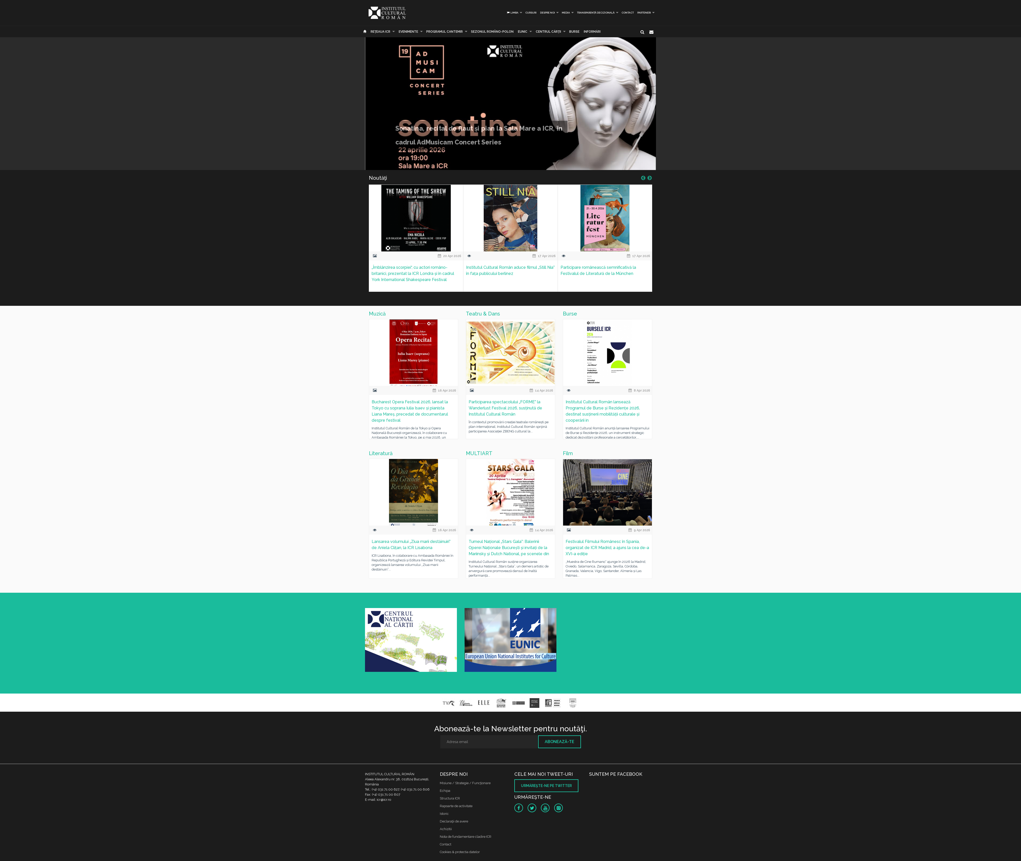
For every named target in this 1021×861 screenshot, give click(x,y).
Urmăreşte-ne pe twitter (546, 786)
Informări (592, 31)
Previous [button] (643, 178)
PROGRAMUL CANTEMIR (444, 31)
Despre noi (547, 12)
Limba (512, 12)
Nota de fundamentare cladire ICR (465, 837)
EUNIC (522, 31)
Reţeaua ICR (380, 31)
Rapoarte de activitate (456, 806)
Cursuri (531, 12)
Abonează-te (559, 741)
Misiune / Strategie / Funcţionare (465, 783)
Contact (628, 12)
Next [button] (649, 178)
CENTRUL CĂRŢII (548, 31)
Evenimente (408, 31)
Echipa (445, 791)
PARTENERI (644, 12)
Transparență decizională (596, 12)
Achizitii (446, 829)
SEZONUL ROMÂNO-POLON (492, 31)
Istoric (444, 814)
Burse (574, 31)
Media (566, 12)
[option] (416, 241)
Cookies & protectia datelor (460, 852)
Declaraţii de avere (454, 821)
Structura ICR (450, 798)
